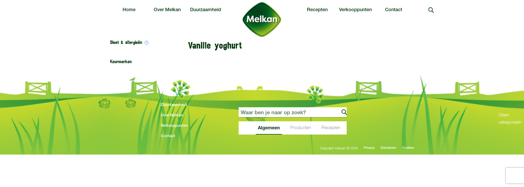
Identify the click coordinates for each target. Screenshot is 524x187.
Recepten (317, 10)
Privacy (369, 148)
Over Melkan (167, 10)
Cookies (408, 148)
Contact (393, 10)
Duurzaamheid (205, 10)
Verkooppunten (355, 10)
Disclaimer (388, 148)
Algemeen (269, 127)
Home (129, 10)
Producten (300, 127)
